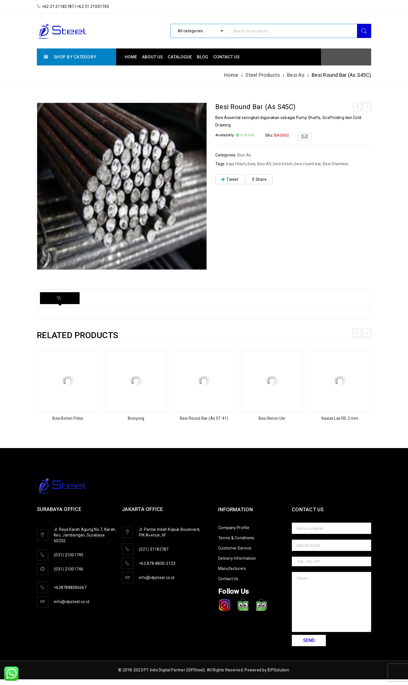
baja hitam (236, 164)
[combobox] (199, 31)
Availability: (225, 135)
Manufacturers (232, 568)
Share (259, 179)
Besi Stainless (336, 164)
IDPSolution (278, 670)
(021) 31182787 (154, 549)
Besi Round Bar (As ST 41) (204, 418)
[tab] (60, 298)
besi (251, 164)
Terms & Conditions (236, 538)
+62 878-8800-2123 (157, 563)
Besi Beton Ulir (272, 418)
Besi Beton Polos (67, 418)
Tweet (230, 179)
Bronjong (136, 418)
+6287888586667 (70, 587)
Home (231, 75)
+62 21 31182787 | (59, 6)
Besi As (296, 75)
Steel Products (262, 75)
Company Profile (233, 527)
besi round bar (308, 164)
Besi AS (264, 164)
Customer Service (234, 548)
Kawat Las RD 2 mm (340, 418)
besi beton (283, 164)
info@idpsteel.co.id (71, 601)
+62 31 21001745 (92, 6)
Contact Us (228, 578)
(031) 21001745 (69, 555)
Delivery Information (237, 558)
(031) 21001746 (69, 569)
